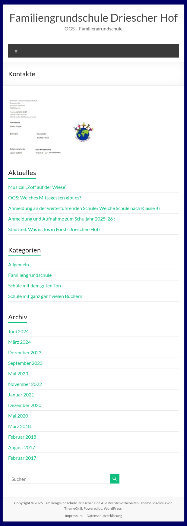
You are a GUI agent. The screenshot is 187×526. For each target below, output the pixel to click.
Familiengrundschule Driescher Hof (93, 17)
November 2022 (25, 384)
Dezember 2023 (24, 352)
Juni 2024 (18, 331)
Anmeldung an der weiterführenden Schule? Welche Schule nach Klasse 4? (84, 208)
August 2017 (21, 447)
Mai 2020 (18, 415)
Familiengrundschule (30, 275)
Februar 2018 (22, 437)
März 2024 (19, 342)
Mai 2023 (18, 373)
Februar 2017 (22, 458)
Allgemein (18, 264)
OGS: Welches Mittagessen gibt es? (44, 197)
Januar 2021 (21, 394)
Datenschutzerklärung (104, 515)
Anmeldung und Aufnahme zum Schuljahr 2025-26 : (61, 218)
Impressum (74, 515)
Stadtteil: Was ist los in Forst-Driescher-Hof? (54, 229)
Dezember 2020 (24, 405)
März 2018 (19, 426)
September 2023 (25, 363)
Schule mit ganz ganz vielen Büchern (45, 296)
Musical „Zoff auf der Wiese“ (37, 187)
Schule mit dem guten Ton (34, 285)
